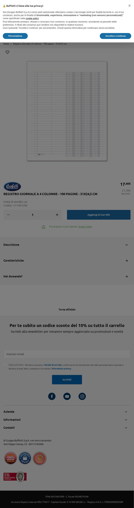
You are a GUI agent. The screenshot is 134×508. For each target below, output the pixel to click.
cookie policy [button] (32, 18)
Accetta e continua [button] (115, 36)
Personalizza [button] (15, 36)
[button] (129, 5)
